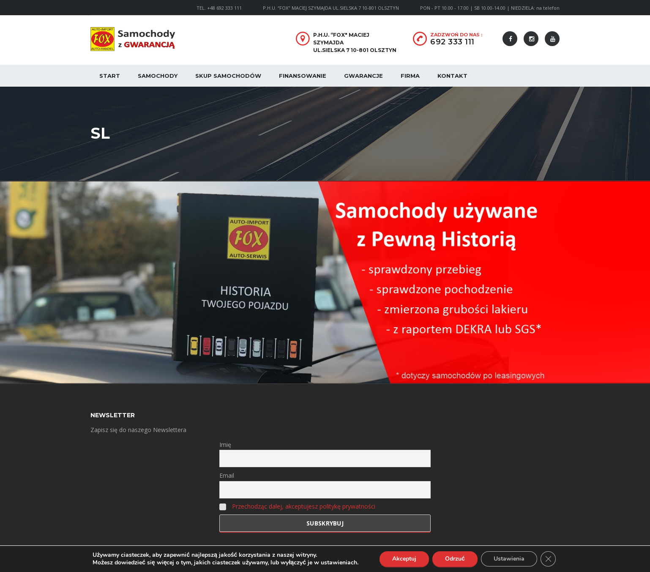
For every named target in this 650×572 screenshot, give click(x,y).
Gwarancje (363, 75)
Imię (225, 445)
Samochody (158, 75)
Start (109, 75)
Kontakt (452, 75)
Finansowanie (302, 75)
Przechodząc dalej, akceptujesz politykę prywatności (303, 506)
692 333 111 (452, 42)
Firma (410, 75)
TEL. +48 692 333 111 (219, 8)
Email (226, 475)
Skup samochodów (228, 75)
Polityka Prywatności (205, 559)
